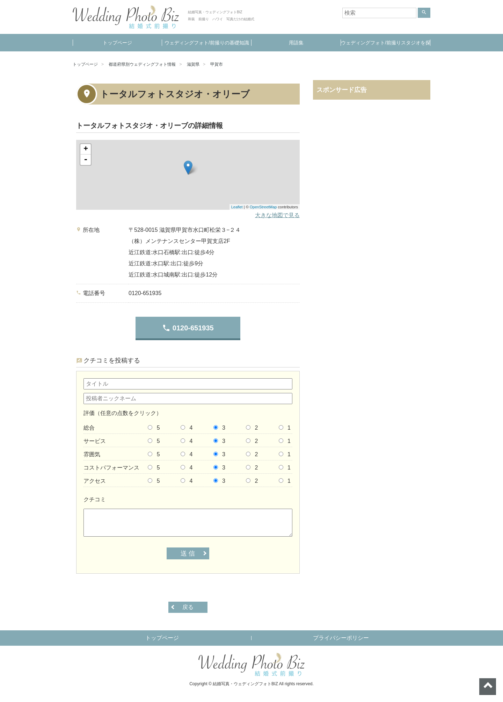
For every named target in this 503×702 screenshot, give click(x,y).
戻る (188, 607)
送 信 (188, 553)
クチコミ (94, 499)
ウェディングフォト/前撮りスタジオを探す (385, 45)
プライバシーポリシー (341, 638)
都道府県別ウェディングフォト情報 (142, 64)
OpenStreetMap (263, 207)
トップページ (117, 42)
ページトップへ (487, 686)
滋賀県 (193, 64)
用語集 (296, 42)
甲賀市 (216, 64)
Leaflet (237, 207)
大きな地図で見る (277, 215)
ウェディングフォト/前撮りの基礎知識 (207, 42)
